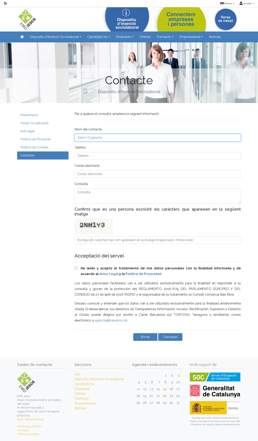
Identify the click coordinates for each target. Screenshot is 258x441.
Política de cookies (28, 434)
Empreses (82, 389)
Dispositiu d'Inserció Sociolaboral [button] (54, 37)
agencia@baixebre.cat (111, 320)
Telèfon (80, 147)
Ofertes (145, 37)
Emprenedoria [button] (189, 37)
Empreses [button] (123, 37)
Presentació (29, 115)
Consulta (81, 184)
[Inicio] (26, 18)
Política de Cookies (34, 147)
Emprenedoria (85, 403)
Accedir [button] (245, 3)
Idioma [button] (226, 3)
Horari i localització (34, 123)
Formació (82, 398)
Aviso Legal (108, 274)
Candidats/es (85, 384)
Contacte (27, 155)
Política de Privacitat (35, 139)
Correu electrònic (87, 166)
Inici (77, 374)
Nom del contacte (88, 129)
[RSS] (5, 3)
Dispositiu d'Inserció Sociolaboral (99, 379)
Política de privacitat (29, 426)
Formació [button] (164, 37)
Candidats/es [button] (97, 37)
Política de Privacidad (143, 274)
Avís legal (27, 131)
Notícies (215, 37)
